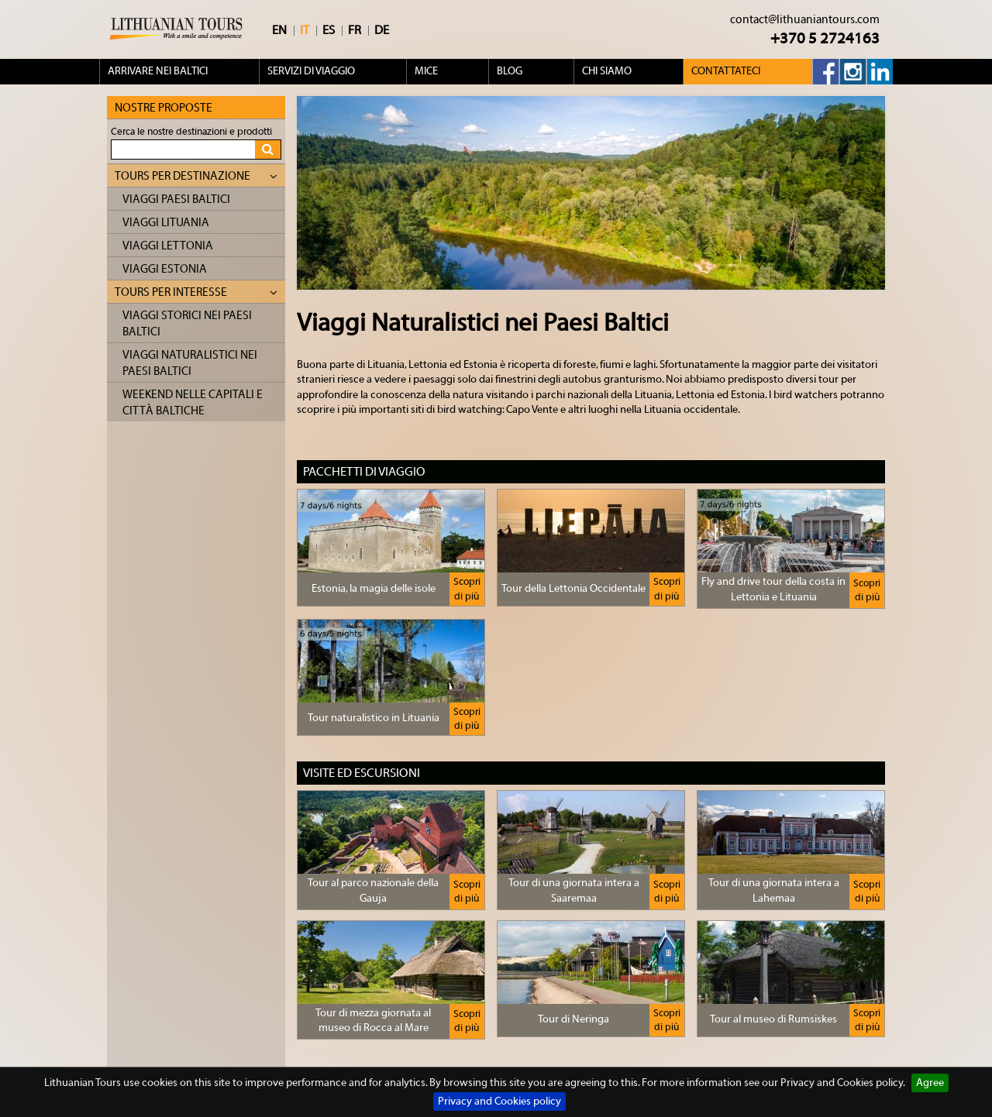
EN (279, 30)
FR (354, 30)
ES (328, 30)
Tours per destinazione (196, 176)
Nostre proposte (163, 108)
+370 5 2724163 (825, 38)
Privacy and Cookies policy (499, 1101)
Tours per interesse (196, 292)
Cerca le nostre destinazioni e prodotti (191, 131)
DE (381, 30)
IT (304, 30)
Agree (930, 1083)
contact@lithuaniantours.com (805, 19)
